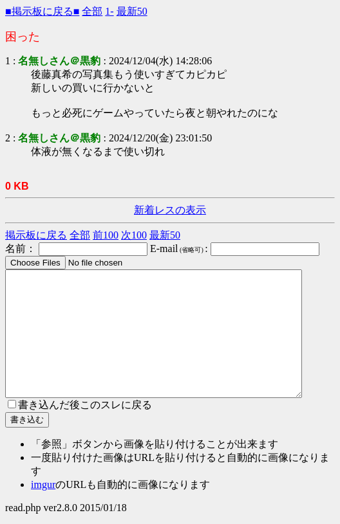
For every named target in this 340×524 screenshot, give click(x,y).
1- (109, 11)
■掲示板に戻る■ (42, 11)
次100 (134, 235)
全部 (92, 11)
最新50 (132, 11)
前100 (105, 235)
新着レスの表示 (170, 209)
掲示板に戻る (36, 235)
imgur (43, 484)
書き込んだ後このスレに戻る (80, 404)
